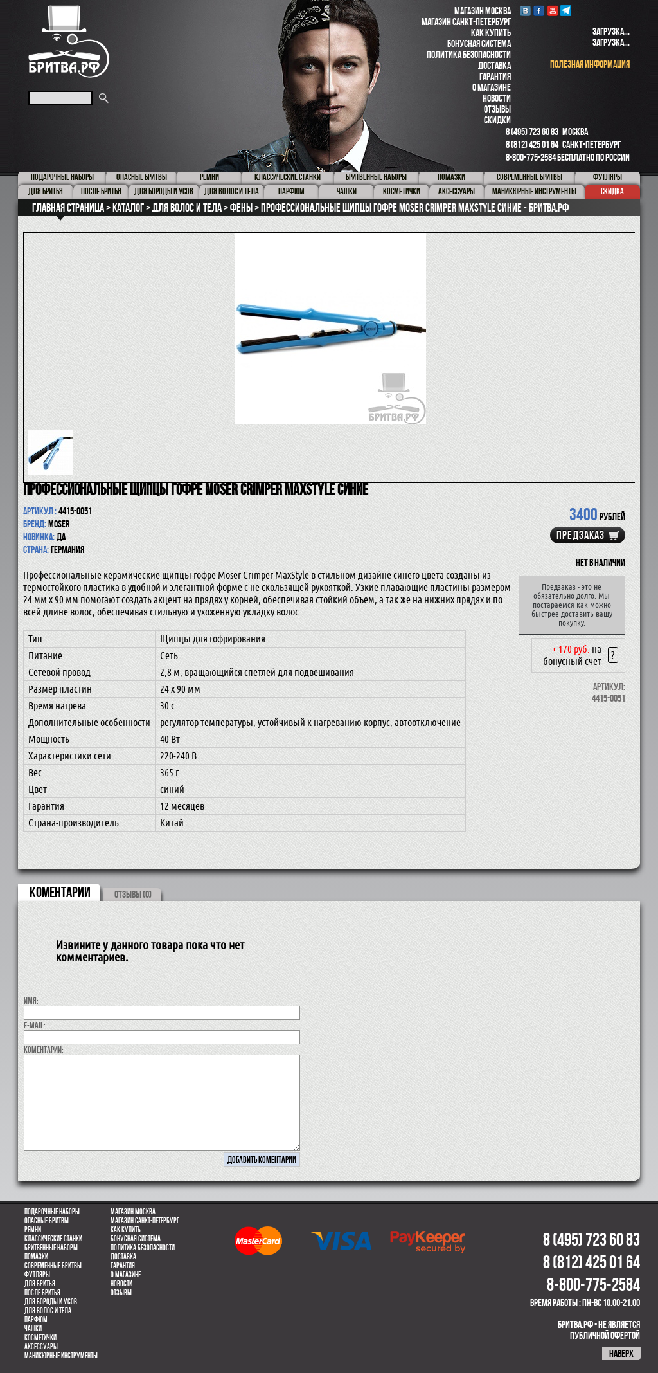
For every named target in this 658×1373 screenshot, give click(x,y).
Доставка (494, 65)
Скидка (612, 191)
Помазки (36, 1256)
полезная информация (590, 64)
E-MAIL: (35, 1025)
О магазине (491, 87)
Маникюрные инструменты (61, 1355)
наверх (621, 1353)
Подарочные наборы (52, 1211)
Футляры (37, 1274)
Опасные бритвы (46, 1220)
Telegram (565, 10)
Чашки (33, 1328)
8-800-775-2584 (531, 157)
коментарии (60, 892)
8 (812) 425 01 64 (532, 144)
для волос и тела (47, 1310)
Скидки (497, 119)
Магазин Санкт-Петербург (466, 21)
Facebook (538, 10)
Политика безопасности (469, 54)
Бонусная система (479, 43)
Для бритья (39, 1283)
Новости (497, 98)
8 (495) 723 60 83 (532, 131)
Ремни (32, 1229)
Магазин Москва (482, 10)
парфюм (36, 1319)
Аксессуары (41, 1346)
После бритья (42, 1292)
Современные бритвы (53, 1265)
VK (525, 10)
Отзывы (497, 109)
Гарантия (495, 76)
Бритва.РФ (68, 41)
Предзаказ (580, 535)
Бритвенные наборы (51, 1247)
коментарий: (44, 1049)
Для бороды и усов (50, 1301)
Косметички (40, 1337)
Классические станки (53, 1238)
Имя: (31, 1001)
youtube (552, 10)
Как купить (491, 32)
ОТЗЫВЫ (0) (133, 894)
